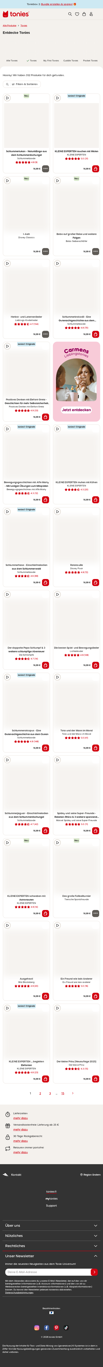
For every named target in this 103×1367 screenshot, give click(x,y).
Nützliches (51, 1236)
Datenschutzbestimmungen (19, 1293)
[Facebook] (46, 1328)
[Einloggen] (91, 14)
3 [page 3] (50, 1093)
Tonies (23, 26)
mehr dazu (20, 1118)
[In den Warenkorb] (95, 168)
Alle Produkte (9, 26)
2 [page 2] (40, 1093)
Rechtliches (51, 1246)
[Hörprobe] (7, 97)
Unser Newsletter (51, 1256)
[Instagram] (37, 1328)
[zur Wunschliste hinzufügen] (45, 97)
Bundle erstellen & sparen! (57, 4)
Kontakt (11, 1175)
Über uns (51, 1225)
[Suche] (70, 14)
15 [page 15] (62, 1093)
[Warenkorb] (84, 14)
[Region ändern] (90, 1174)
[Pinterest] (56, 1328)
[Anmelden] (94, 1272)
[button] (77, 14)
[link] (12, 47)
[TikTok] (65, 1328)
